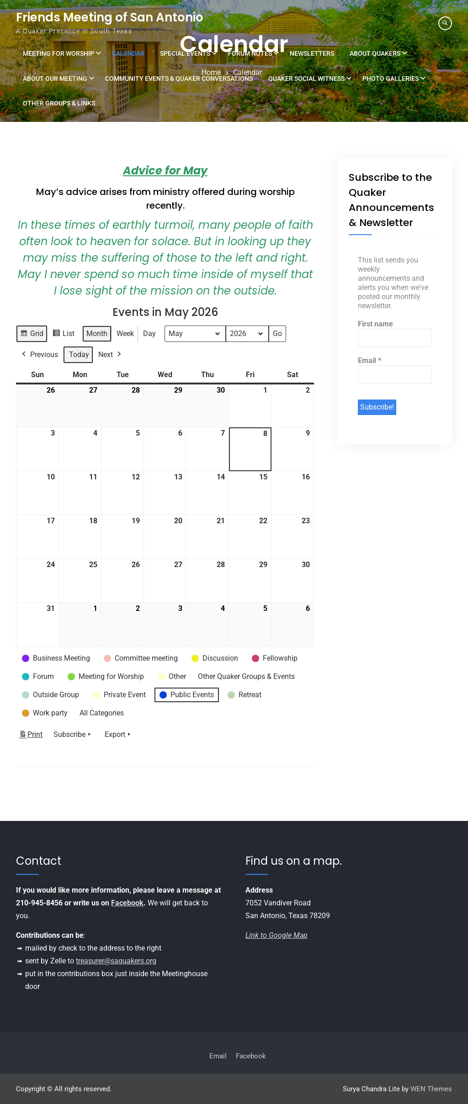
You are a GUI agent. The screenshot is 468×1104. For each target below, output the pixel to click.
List (63, 334)
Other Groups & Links (59, 103)
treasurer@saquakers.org (116, 961)
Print (31, 736)
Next (110, 354)
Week (125, 333)
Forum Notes (250, 53)
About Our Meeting (55, 78)
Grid (31, 334)
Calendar (128, 53)
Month (96, 333)
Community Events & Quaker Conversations (179, 78)
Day (149, 333)
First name (375, 324)
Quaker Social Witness (306, 78)
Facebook (127, 903)
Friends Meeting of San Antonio (109, 17)
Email (369, 360)
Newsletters (312, 53)
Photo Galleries (390, 78)
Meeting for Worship (58, 53)
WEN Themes (431, 1089)
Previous (39, 354)
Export (119, 734)
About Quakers (375, 53)
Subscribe (73, 734)
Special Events (185, 53)
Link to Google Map (276, 935)
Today (79, 354)
